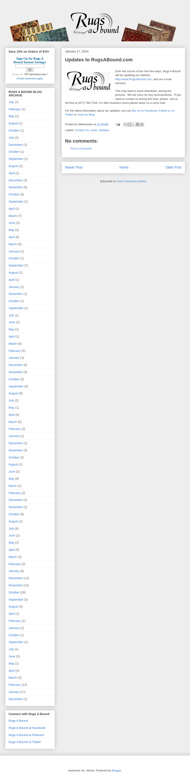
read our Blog (86, 114)
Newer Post (74, 167)
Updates (104, 130)
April (12, 173)
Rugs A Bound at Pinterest (26, 735)
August (13, 123)
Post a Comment (81, 148)
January (14, 251)
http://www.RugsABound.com (133, 79)
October (14, 130)
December (16, 144)
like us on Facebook (144, 110)
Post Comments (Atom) (132, 181)
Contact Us (82, 130)
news (94, 130)
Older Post (173, 167)
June (12, 222)
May (11, 116)
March (13, 216)
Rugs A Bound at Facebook (27, 728)
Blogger (116, 770)
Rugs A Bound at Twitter (25, 742)
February (15, 109)
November (16, 187)
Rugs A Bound (18, 720)
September (16, 159)
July (11, 102)
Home (124, 167)
